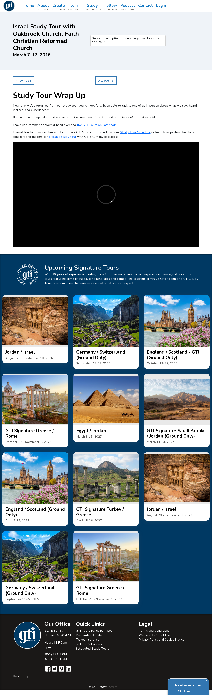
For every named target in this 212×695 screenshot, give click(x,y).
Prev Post (24, 81)
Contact (145, 7)
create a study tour (62, 137)
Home (28, 7)
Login (161, 7)
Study (92, 7)
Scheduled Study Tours (92, 654)
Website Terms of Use (155, 640)
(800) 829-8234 (55, 660)
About (43, 7)
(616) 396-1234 (55, 664)
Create (58, 7)
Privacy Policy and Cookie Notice (161, 645)
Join (74, 7)
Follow (110, 7)
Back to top (21, 681)
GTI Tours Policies (89, 649)
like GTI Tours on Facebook (96, 125)
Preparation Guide (89, 640)
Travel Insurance (87, 645)
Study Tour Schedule (135, 132)
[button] (35, 330)
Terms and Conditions (154, 636)
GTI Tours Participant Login (95, 636)
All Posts (106, 81)
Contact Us (188, 691)
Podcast (127, 7)
